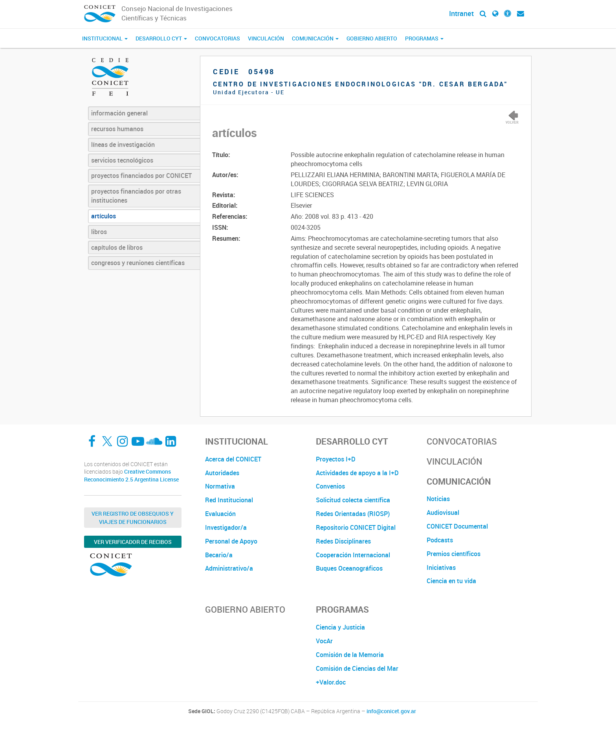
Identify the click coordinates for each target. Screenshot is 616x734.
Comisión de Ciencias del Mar (357, 668)
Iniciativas (441, 567)
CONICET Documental (457, 526)
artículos (103, 216)
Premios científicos (453, 553)
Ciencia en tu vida (451, 581)
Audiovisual (443, 512)
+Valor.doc (331, 682)
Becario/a (219, 555)
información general (119, 113)
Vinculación (266, 38)
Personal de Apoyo (231, 541)
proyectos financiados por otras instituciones (136, 196)
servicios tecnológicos (122, 160)
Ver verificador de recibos (133, 541)
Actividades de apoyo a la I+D (357, 473)
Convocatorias (217, 38)
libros (99, 231)
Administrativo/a (229, 568)
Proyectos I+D (336, 459)
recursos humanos (117, 128)
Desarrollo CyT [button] (161, 38)
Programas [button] (424, 38)
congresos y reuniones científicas (138, 262)
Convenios (330, 486)
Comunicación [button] (315, 38)
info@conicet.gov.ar (391, 711)
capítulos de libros (117, 247)
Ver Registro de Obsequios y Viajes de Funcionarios (133, 517)
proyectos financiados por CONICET (141, 175)
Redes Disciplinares (343, 541)
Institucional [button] (105, 38)
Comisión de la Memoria (350, 654)
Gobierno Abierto (371, 38)
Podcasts (440, 540)
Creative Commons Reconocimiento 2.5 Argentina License (131, 475)
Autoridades (222, 473)
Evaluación (220, 513)
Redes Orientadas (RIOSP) (353, 513)
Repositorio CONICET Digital (356, 527)
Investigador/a (226, 527)
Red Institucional (229, 500)
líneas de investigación (123, 144)
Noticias (438, 498)
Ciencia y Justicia (340, 627)
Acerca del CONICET (233, 459)
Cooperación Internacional (353, 555)
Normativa (220, 486)
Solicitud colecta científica (353, 500)
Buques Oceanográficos (349, 568)
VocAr (324, 641)
